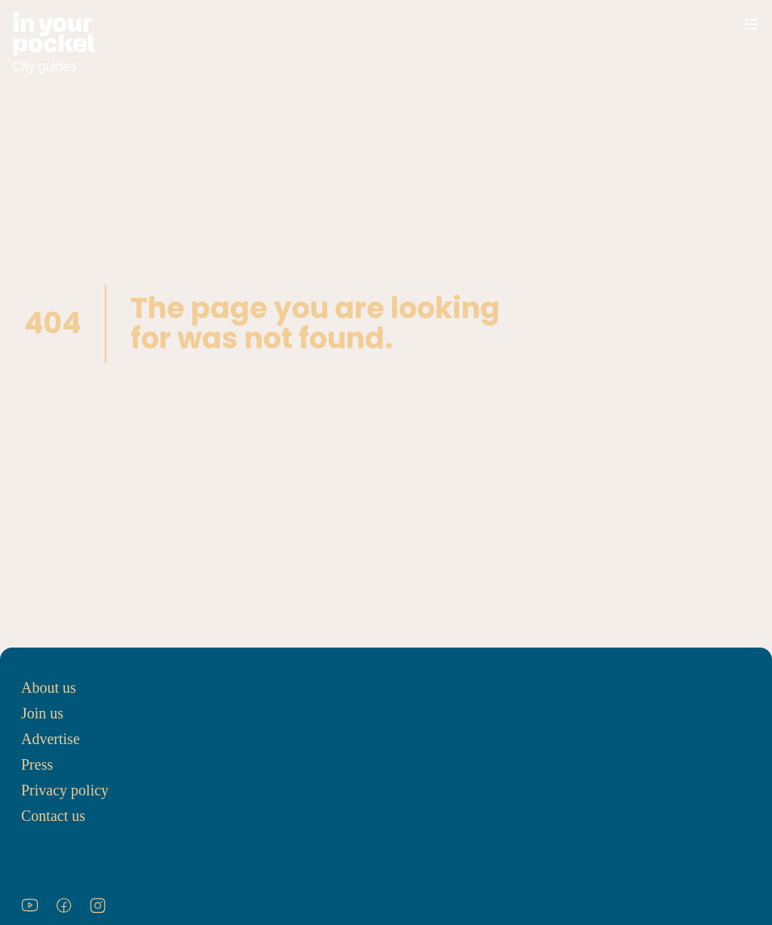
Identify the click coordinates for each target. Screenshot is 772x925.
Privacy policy (65, 790)
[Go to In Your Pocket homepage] (54, 43)
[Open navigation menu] (751, 24)
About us (48, 687)
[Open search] (706, 24)
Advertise (50, 739)
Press (37, 764)
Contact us (53, 815)
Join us (42, 713)
